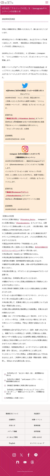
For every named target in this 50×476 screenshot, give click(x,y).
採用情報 (37, 431)
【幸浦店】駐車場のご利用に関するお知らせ (21, 385)
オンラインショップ (37, 443)
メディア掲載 (12, 431)
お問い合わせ (37, 437)
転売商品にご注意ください (15, 398)
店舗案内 (12, 419)
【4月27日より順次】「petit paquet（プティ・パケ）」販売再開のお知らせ (25, 380)
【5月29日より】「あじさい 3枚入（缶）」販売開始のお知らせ (25, 374)
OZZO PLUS (39, 67)
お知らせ (12, 425)
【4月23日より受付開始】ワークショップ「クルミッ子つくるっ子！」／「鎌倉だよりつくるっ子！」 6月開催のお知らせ (25, 392)
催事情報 (37, 425)
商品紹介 (37, 413)
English (12, 443)
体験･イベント (37, 419)
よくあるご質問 (12, 437)
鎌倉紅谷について (12, 413)
